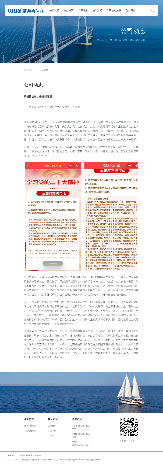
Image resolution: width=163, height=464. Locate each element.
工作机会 (52, 435)
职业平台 (52, 430)
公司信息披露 (114, 10)
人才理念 (52, 425)
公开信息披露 (24, 455)
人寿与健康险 (30, 430)
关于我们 (54, 10)
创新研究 (130, 10)
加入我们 (97, 10)
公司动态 (83, 10)
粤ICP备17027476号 (76, 459)
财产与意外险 (30, 425)
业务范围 (68, 10)
